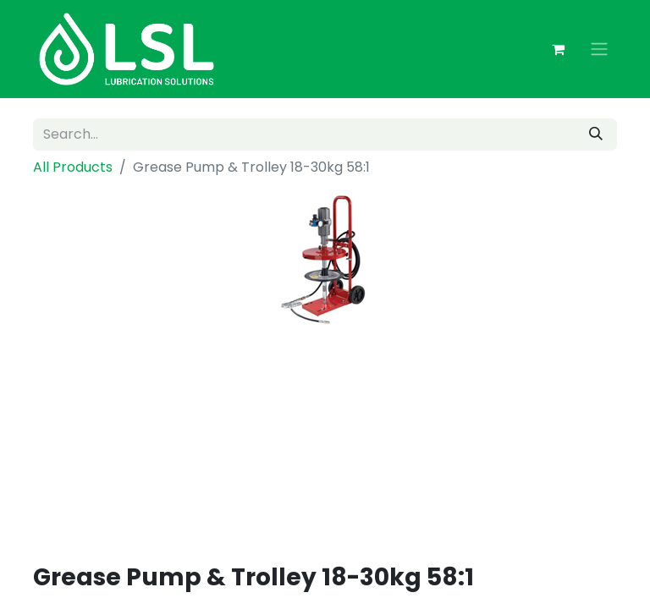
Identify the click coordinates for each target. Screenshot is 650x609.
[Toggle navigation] (599, 49)
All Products (73, 167)
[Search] (596, 134)
